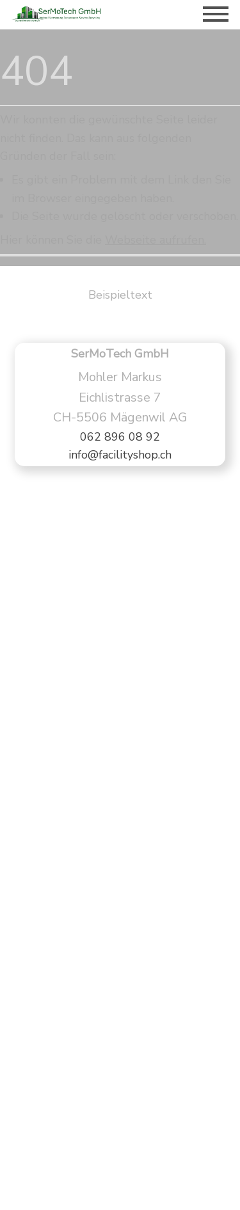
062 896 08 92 (120, 436)
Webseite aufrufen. (155, 240)
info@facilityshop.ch (120, 454)
